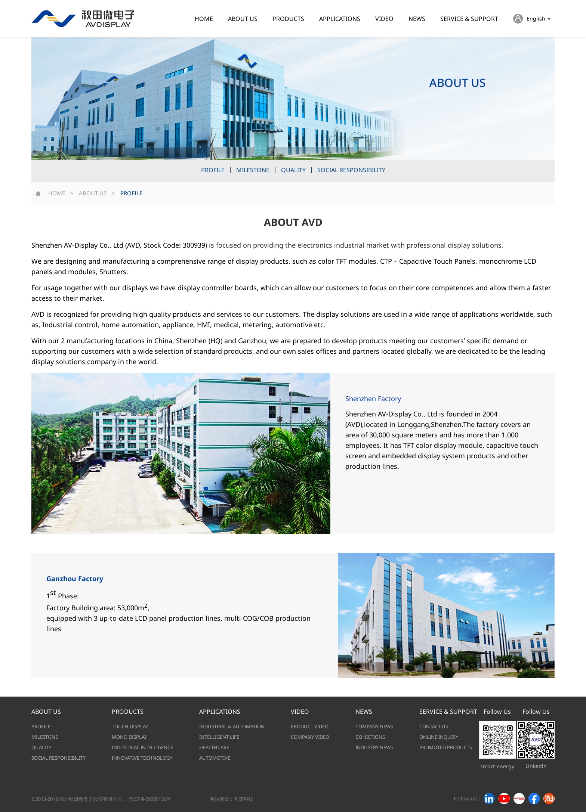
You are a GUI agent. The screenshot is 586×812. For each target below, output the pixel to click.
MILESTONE (252, 170)
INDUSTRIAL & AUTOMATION (232, 726)
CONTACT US (433, 726)
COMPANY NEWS (374, 726)
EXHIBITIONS (370, 737)
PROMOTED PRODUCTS (445, 747)
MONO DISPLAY (129, 737)
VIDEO (384, 19)
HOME (204, 19)
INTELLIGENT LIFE (219, 737)
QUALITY (293, 170)
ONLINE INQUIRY (438, 737)
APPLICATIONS (339, 19)
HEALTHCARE (214, 747)
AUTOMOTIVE (214, 757)
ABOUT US (242, 19)
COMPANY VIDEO (310, 737)
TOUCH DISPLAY (130, 726)
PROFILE (213, 170)
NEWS (416, 19)
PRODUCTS (288, 19)
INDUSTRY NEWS (374, 747)
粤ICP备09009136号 (149, 799)
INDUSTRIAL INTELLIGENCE (142, 747)
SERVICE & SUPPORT (469, 19)
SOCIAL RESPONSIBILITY (351, 170)
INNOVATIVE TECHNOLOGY (142, 757)
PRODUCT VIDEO (310, 726)
